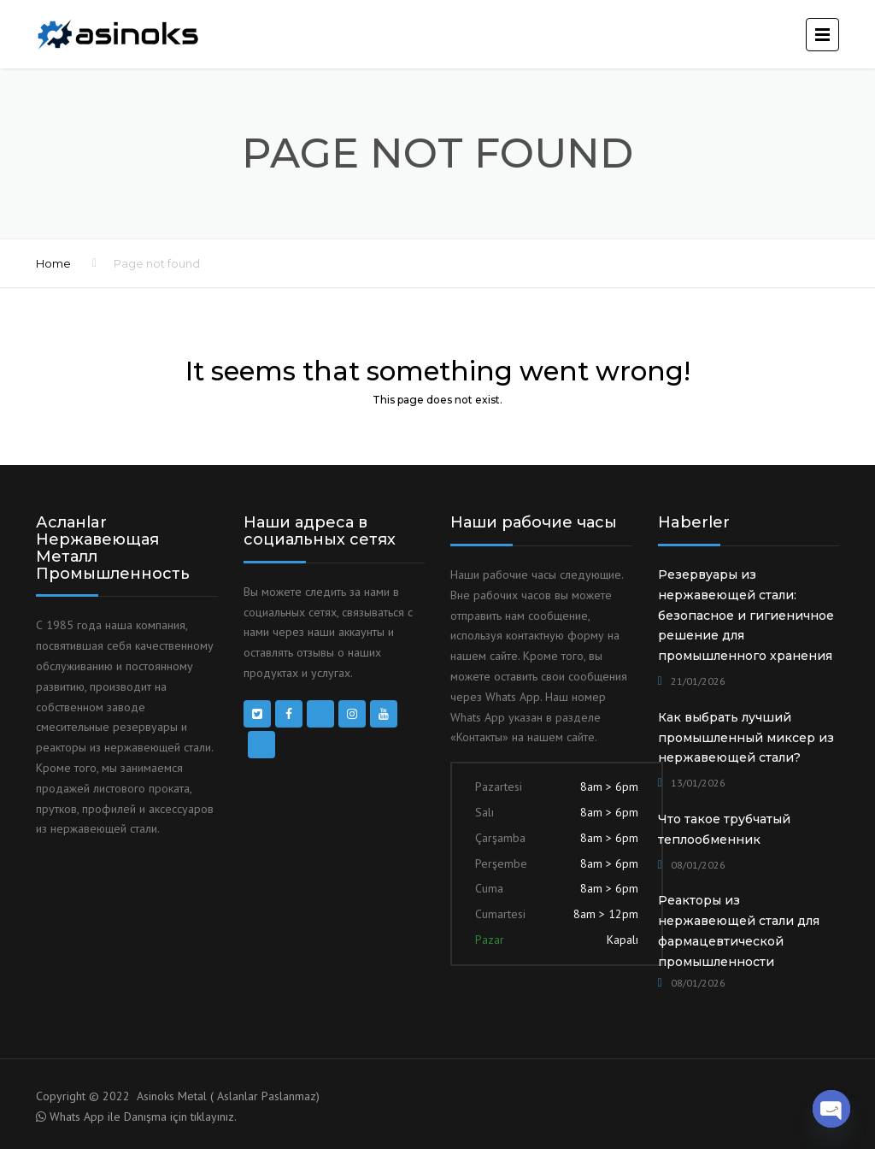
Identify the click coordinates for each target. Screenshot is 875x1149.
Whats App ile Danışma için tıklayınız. (143, 1116)
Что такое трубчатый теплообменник (724, 829)
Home (53, 263)
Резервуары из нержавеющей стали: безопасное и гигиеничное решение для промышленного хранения (746, 615)
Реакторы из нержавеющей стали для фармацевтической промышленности (738, 931)
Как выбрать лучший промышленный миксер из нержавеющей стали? (746, 738)
